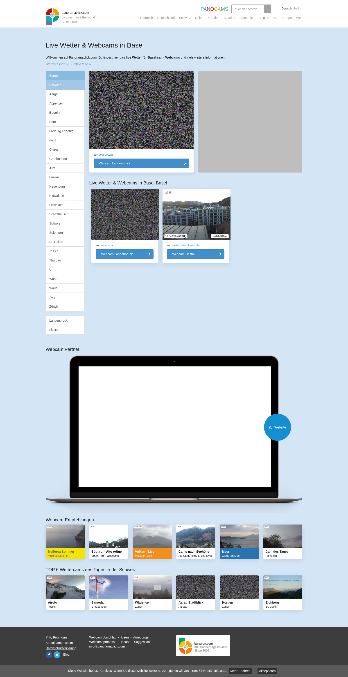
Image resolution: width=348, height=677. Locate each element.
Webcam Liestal (183, 254)
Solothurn (56, 232)
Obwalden (56, 205)
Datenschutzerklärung (61, 648)
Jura (52, 168)
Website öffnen (178, 427)
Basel (54, 113)
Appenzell (56, 103)
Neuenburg (57, 186)
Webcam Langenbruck (114, 163)
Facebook (49, 654)
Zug (52, 297)
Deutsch (287, 8)
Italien (199, 17)
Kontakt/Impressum (59, 643)
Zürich (53, 306)
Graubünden (58, 159)
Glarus (54, 149)
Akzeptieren (267, 671)
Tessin (53, 251)
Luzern (54, 177)
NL (275, 17)
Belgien (264, 17)
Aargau (54, 94)
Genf (52, 140)
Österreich (145, 17)
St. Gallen (56, 242)
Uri (51, 269)
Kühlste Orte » (80, 64)
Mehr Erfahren (240, 671)
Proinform (60, 637)
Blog (66, 654)
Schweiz (185, 17)
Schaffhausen (58, 214)
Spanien (229, 17)
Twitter (57, 654)
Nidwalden (56, 196)
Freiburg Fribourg (61, 131)
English (298, 8)
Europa (287, 17)
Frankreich (247, 17)
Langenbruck (58, 320)
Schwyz (54, 223)
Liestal (53, 330)
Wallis (53, 288)
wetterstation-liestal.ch (185, 245)
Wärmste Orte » (57, 64)
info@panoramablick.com (107, 646)
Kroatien (213, 17)
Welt (299, 17)
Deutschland (166, 17)
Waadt (53, 279)
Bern (52, 122)
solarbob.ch (106, 154)
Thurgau (55, 260)
